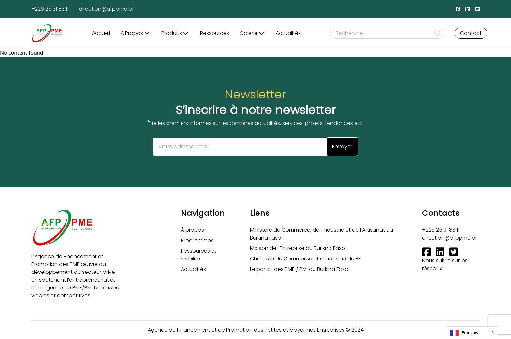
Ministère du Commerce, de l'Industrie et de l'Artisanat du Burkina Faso (321, 234)
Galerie (252, 33)
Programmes (197, 240)
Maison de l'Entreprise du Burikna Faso (297, 248)
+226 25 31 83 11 (49, 9)
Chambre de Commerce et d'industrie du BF (305, 258)
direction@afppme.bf (106, 9)
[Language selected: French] (472, 332)
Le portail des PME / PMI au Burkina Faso (299, 269)
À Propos (136, 33)
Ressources (214, 33)
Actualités (288, 33)
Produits (175, 33)
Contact (471, 33)
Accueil (101, 33)
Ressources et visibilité (198, 254)
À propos (192, 230)
